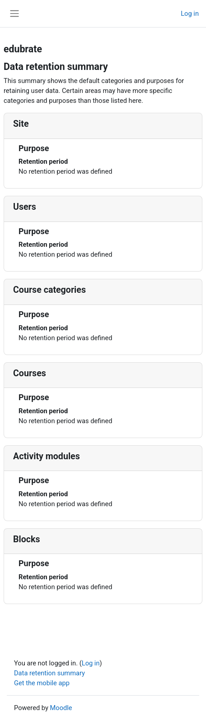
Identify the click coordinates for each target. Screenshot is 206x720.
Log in (190, 13)
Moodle (61, 708)
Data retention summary (49, 673)
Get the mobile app (42, 683)
